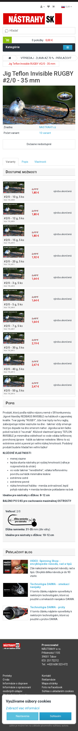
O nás (6, 679)
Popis (25, 161)
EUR (66, 7)
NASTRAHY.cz (47, 127)
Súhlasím (55, 716)
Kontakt (46, 675)
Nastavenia (22, 716)
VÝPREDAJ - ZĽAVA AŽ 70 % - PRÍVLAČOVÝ (46, 58)
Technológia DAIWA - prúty (47, 607)
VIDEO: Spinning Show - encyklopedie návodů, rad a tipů (51, 562)
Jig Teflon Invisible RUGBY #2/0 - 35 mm (31, 63)
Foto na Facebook (52, 687)
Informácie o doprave (15, 683)
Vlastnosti (40, 161)
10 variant (45, 132)
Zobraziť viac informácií (22, 708)
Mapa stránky (50, 683)
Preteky (7, 675)
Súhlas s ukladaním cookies (58, 691)
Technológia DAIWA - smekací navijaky (49, 585)
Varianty (10, 161)
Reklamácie (49, 679)
